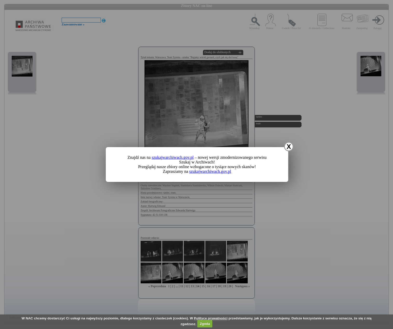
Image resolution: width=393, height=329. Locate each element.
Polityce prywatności (210, 318)
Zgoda (205, 324)
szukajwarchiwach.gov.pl (173, 157)
